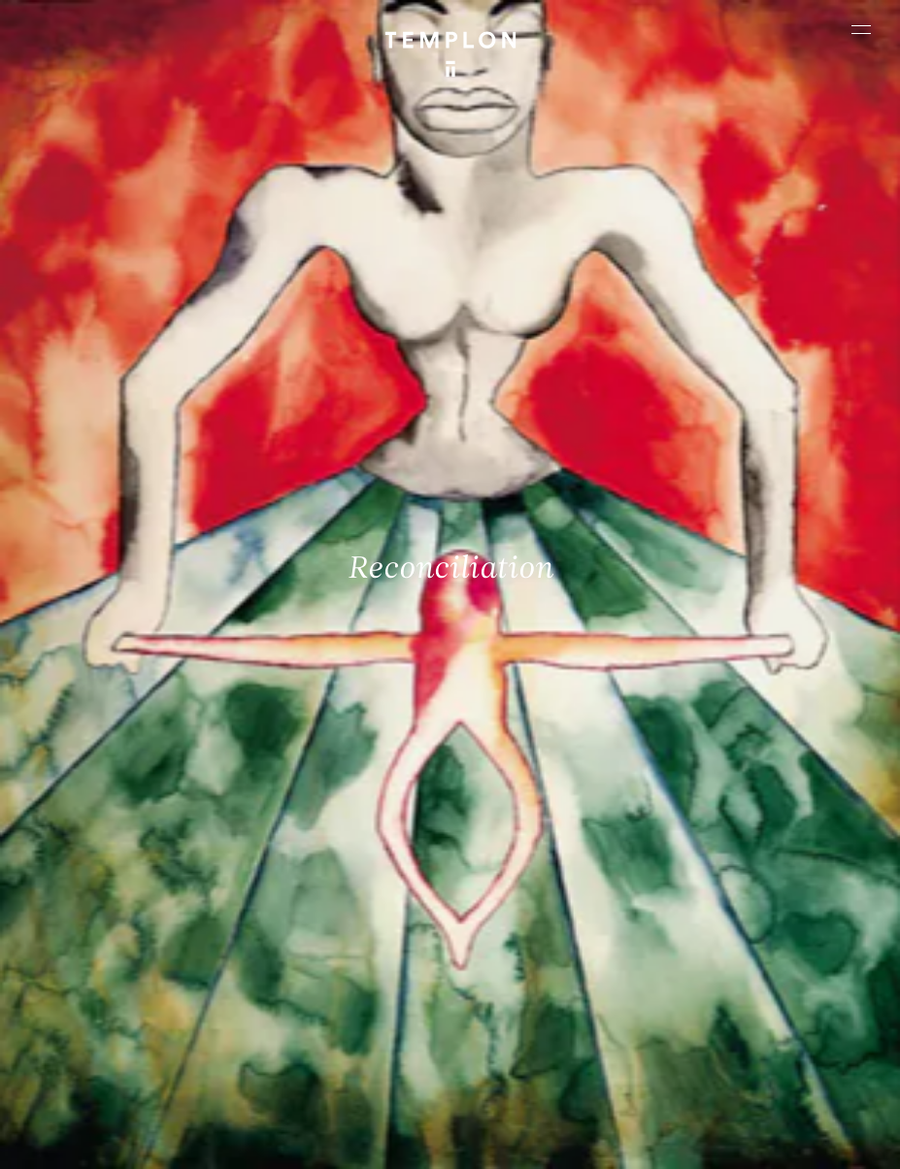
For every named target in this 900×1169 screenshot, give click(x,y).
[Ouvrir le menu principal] (861, 29)
